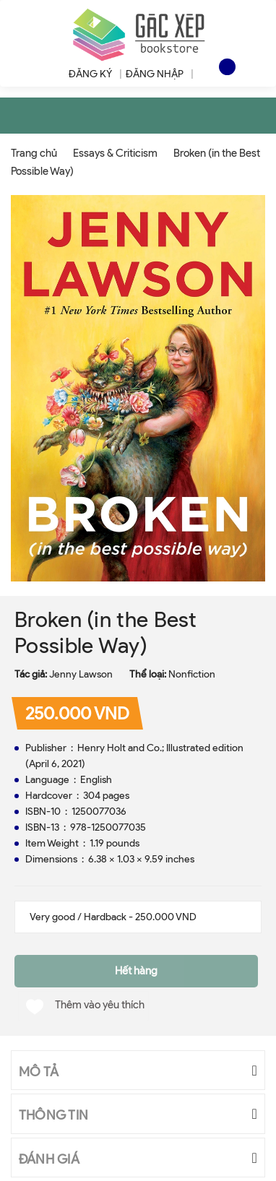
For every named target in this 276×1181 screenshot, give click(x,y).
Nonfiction (191, 674)
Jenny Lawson (81, 674)
